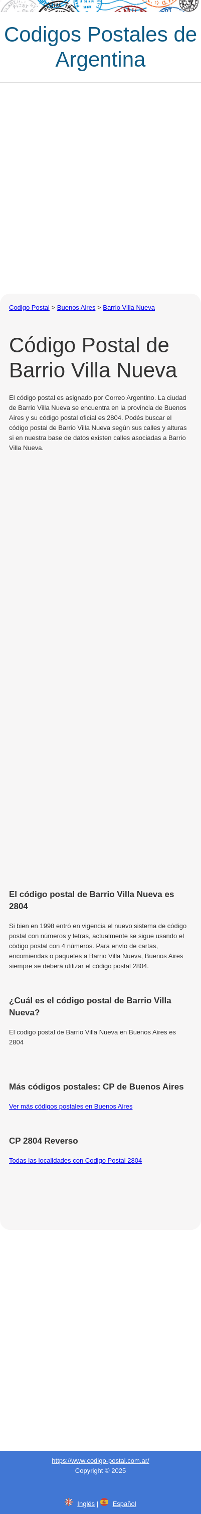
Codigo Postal (29, 307)
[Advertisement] (100, 188)
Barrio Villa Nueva (129, 307)
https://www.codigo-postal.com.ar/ (100, 1460)
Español (124, 1503)
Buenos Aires (76, 307)
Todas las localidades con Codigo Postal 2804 (75, 1160)
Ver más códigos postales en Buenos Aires (70, 1106)
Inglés (86, 1503)
